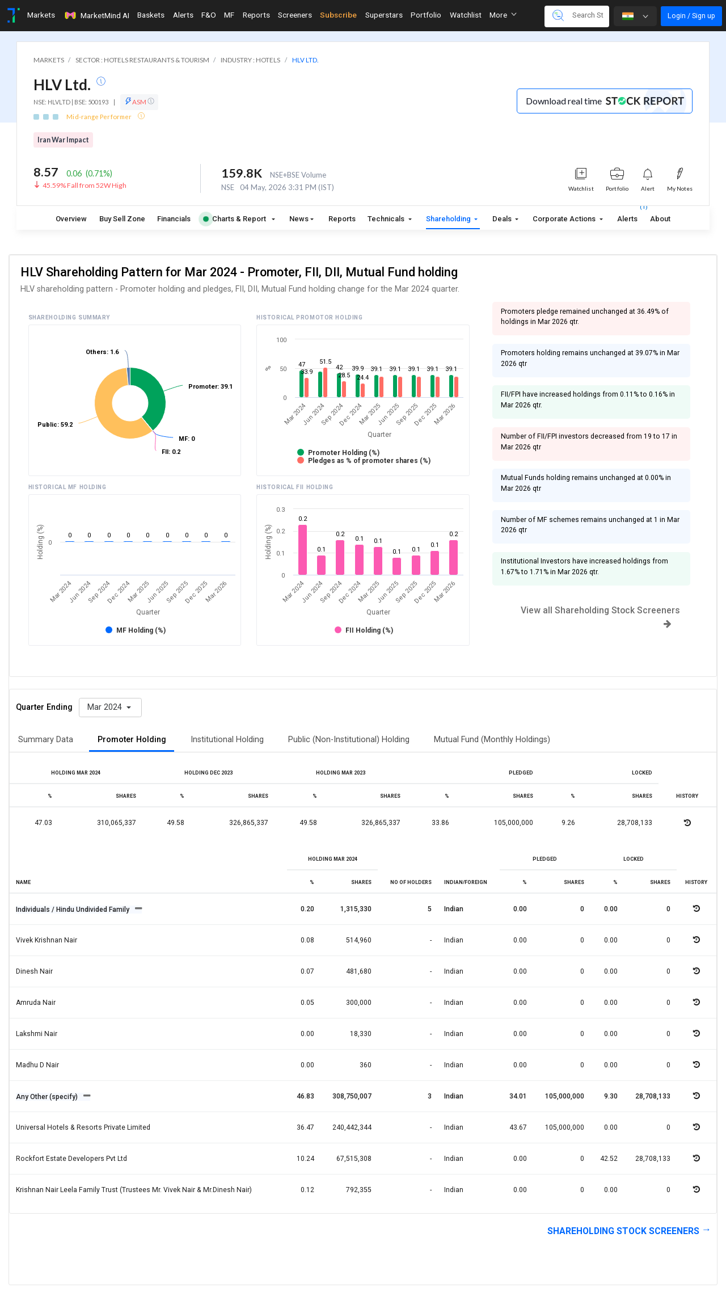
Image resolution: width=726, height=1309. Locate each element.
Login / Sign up (691, 15)
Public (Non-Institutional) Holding (349, 739)
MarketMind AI (96, 15)
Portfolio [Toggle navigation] (426, 14)
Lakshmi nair (36, 1034)
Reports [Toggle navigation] (256, 14)
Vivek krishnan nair (46, 940)
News (299, 218)
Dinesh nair (34, 971)
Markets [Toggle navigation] (41, 14)
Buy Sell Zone (122, 218)
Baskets (150, 14)
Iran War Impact (63, 140)
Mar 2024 (105, 707)
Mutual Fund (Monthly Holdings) (492, 739)
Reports (342, 218)
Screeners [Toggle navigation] (295, 14)
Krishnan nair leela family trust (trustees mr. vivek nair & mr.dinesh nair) (134, 1190)
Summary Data (45, 739)
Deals (502, 218)
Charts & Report (234, 218)
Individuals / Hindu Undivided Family (73, 910)
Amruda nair (36, 1003)
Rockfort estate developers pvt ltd (71, 1159)
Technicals (387, 218)
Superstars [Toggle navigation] (384, 14)
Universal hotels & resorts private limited (83, 1127)
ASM (139, 102)
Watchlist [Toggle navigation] (466, 14)
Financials (174, 218)
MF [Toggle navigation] (229, 14)
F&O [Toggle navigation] (208, 14)
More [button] (503, 14)
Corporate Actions (565, 218)
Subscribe (338, 14)
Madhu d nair (37, 1065)
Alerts (627, 216)
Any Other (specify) (47, 1097)
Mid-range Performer (99, 116)
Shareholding (449, 218)
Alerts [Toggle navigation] (183, 14)
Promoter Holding (132, 739)
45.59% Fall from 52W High (84, 185)
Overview (71, 218)
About (660, 218)
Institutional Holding (227, 739)
